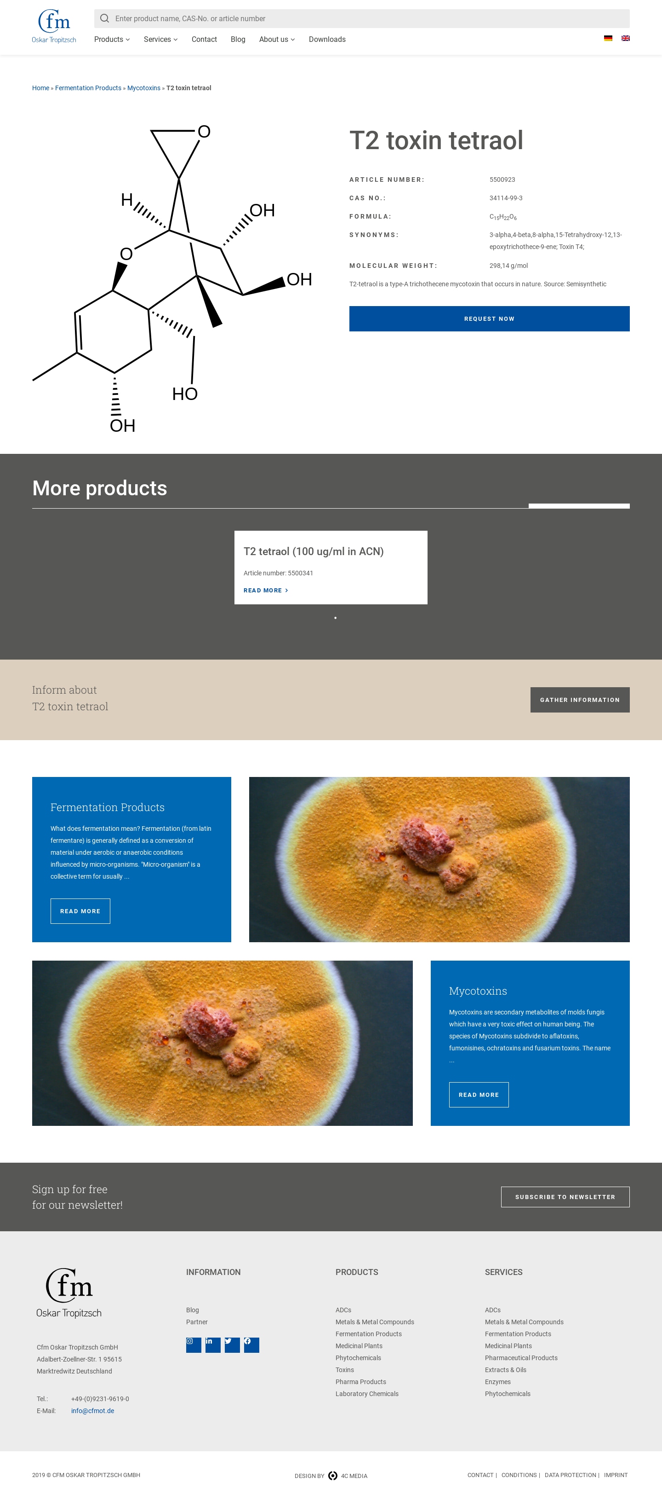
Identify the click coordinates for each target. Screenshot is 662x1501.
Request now (489, 318)
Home (40, 88)
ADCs (343, 1310)
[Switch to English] (621, 38)
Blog (238, 39)
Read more (263, 590)
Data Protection (570, 1475)
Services (157, 39)
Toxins (345, 1370)
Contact (204, 39)
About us (273, 39)
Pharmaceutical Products (521, 1358)
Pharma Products (361, 1381)
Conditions (519, 1475)
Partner (197, 1322)
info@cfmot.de (92, 1410)
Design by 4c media (331, 1475)
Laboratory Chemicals (367, 1393)
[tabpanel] (331, 567)
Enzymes (498, 1381)
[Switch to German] (603, 38)
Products (108, 39)
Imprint (616, 1475)
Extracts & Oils (505, 1370)
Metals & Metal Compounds (375, 1322)
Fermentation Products (88, 88)
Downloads (327, 39)
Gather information (580, 699)
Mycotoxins (143, 88)
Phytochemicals (358, 1358)
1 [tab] (335, 618)
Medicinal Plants (359, 1346)
